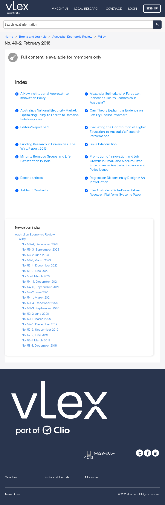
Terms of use (12, 494)
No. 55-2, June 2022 (35, 271)
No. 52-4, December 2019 (39, 324)
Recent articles (31, 178)
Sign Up (152, 8)
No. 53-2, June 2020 (35, 313)
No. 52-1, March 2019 (36, 340)
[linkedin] (155, 453)
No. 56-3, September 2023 (40, 249)
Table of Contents (34, 190)
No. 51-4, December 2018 (39, 345)
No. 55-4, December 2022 (39, 265)
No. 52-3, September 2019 (40, 329)
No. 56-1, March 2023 (36, 260)
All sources (91, 477)
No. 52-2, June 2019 (35, 335)
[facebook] (147, 453)
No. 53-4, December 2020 (40, 303)
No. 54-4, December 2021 (40, 281)
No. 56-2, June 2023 (35, 255)
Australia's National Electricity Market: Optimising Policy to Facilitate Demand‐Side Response (49, 115)
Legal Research (86, 8)
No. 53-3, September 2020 (40, 308)
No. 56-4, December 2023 (40, 244)
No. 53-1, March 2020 (36, 319)
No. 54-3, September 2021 (40, 287)
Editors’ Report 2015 (35, 127)
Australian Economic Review (35, 234)
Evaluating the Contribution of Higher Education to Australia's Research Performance (118, 131)
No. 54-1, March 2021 (36, 297)
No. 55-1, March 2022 (36, 276)
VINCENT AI (60, 8)
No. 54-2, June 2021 (35, 292)
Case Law (11, 477)
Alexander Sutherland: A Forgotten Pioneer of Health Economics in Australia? (115, 98)
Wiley (22, 238)
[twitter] (139, 453)
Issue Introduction (103, 144)
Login (132, 8)
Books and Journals (57, 477)
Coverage (114, 8)
